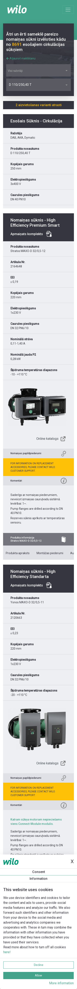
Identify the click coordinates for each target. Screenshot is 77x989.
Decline (38, 965)
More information (61, 983)
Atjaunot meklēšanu (21, 58)
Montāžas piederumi (50, 553)
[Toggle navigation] (68, 10)
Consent (38, 872)
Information (38, 879)
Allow (38, 975)
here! (7, 952)
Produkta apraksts (18, 553)
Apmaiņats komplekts (26, 234)
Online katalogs (47, 439)
